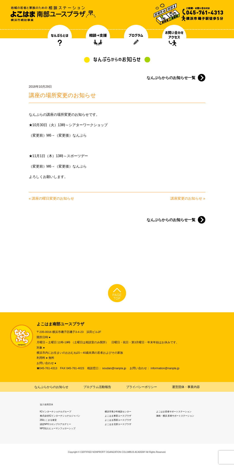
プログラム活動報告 (97, 387)
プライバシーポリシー (141, 387)
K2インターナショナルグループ (55, 411)
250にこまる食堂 (48, 420)
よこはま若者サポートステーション (173, 411)
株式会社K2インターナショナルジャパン (60, 416)
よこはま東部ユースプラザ (118, 416)
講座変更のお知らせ (186, 198)
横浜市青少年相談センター (118, 411)
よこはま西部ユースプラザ (118, 420)
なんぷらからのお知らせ (51, 387)
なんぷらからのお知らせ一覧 (171, 78)
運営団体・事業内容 (186, 387)
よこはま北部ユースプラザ (118, 424)
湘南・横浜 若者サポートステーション (175, 416)
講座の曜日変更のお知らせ (53, 198)
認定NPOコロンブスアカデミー (55, 424)
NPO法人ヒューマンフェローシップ (58, 428)
